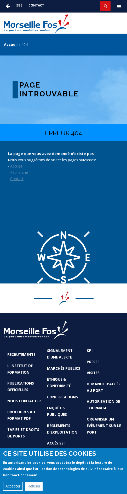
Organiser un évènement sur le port (104, 426)
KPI (90, 350)
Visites (93, 372)
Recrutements (21, 354)
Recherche (19, 172)
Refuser (33, 488)
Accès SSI (56, 443)
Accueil (11, 44)
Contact (36, 5)
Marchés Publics (63, 368)
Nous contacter (24, 400)
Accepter (12, 487)
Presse (16, 5)
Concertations (62, 396)
